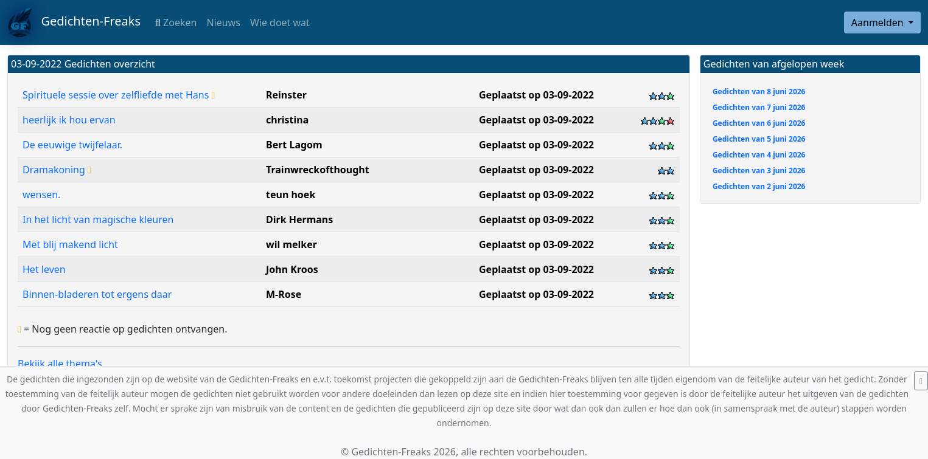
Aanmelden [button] (878, 22)
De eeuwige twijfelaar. (72, 144)
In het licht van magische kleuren (98, 219)
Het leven (44, 269)
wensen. (41, 194)
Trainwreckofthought (317, 169)
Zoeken (176, 22)
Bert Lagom (294, 144)
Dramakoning (57, 169)
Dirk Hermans (299, 219)
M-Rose (283, 294)
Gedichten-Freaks (74, 22)
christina (287, 119)
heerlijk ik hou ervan (69, 119)
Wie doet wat (280, 22)
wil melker (291, 244)
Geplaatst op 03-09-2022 (536, 95)
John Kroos (292, 269)
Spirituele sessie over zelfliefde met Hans (119, 95)
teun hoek (290, 194)
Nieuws (223, 22)
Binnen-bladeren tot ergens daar (97, 294)
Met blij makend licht (70, 244)
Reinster (286, 95)
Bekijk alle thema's (60, 363)
